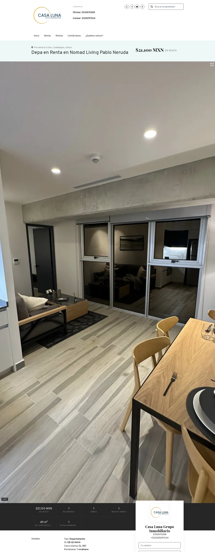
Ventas (47, 35)
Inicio (36, 35)
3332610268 (159, 534)
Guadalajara (58, 47)
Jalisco (68, 47)
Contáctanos (74, 35)
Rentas (59, 35)
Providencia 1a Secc (43, 47)
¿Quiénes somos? (94, 35)
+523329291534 (160, 537)
